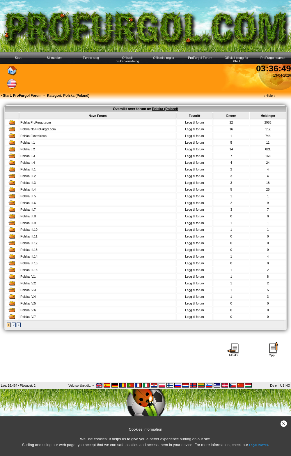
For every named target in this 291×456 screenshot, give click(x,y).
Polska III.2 (28, 176)
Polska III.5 (28, 196)
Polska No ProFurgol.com (38, 129)
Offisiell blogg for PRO (237, 59)
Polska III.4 (28, 189)
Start (18, 57)
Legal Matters (258, 445)
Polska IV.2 (28, 283)
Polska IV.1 (28, 276)
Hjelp (269, 95)
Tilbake (233, 354)
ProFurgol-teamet (272, 57)
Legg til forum (194, 122)
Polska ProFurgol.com (35, 122)
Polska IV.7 (28, 316)
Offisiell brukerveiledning (127, 59)
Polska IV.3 (28, 290)
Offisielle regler (163, 57)
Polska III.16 (29, 270)
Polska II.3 (27, 156)
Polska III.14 (29, 256)
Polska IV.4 (28, 296)
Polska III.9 (28, 223)
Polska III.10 (29, 229)
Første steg (91, 57)
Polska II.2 (27, 149)
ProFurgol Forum (200, 57)
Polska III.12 (29, 243)
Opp (271, 354)
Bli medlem (54, 57)
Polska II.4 (27, 162)
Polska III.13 (29, 249)
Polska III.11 (29, 236)
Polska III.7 (28, 209)
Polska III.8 (28, 216)
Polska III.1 (28, 169)
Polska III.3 (28, 182)
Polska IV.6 (28, 310)
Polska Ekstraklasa (33, 136)
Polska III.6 (28, 203)
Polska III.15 (29, 263)
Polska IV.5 (28, 303)
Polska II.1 (27, 142)
